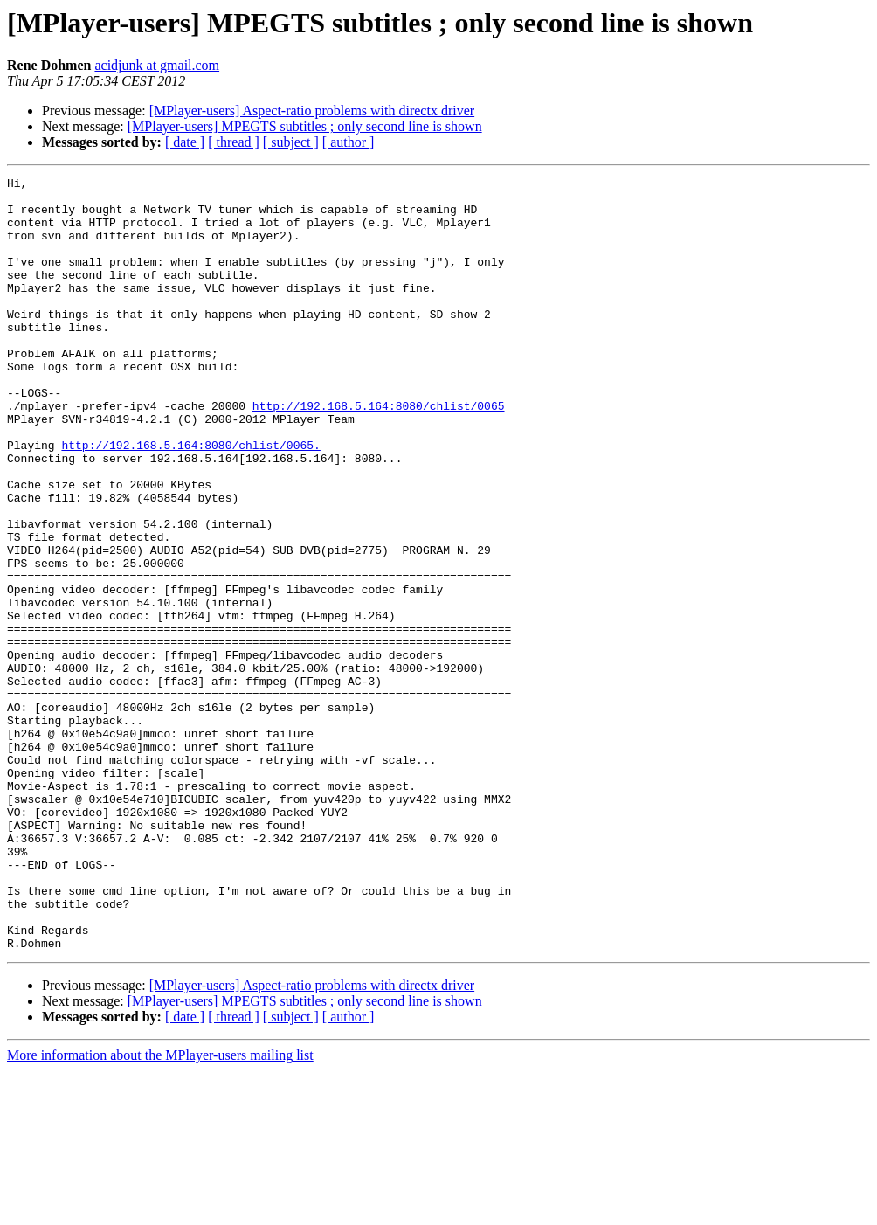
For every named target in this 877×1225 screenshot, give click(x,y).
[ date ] (184, 142)
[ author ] (348, 142)
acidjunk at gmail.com (156, 65)
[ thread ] (233, 142)
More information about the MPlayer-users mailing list (160, 1209)
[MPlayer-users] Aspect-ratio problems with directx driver (311, 110)
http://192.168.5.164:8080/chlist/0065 (378, 452)
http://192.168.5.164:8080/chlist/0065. (190, 500)
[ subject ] (291, 142)
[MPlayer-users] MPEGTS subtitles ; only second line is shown (305, 126)
